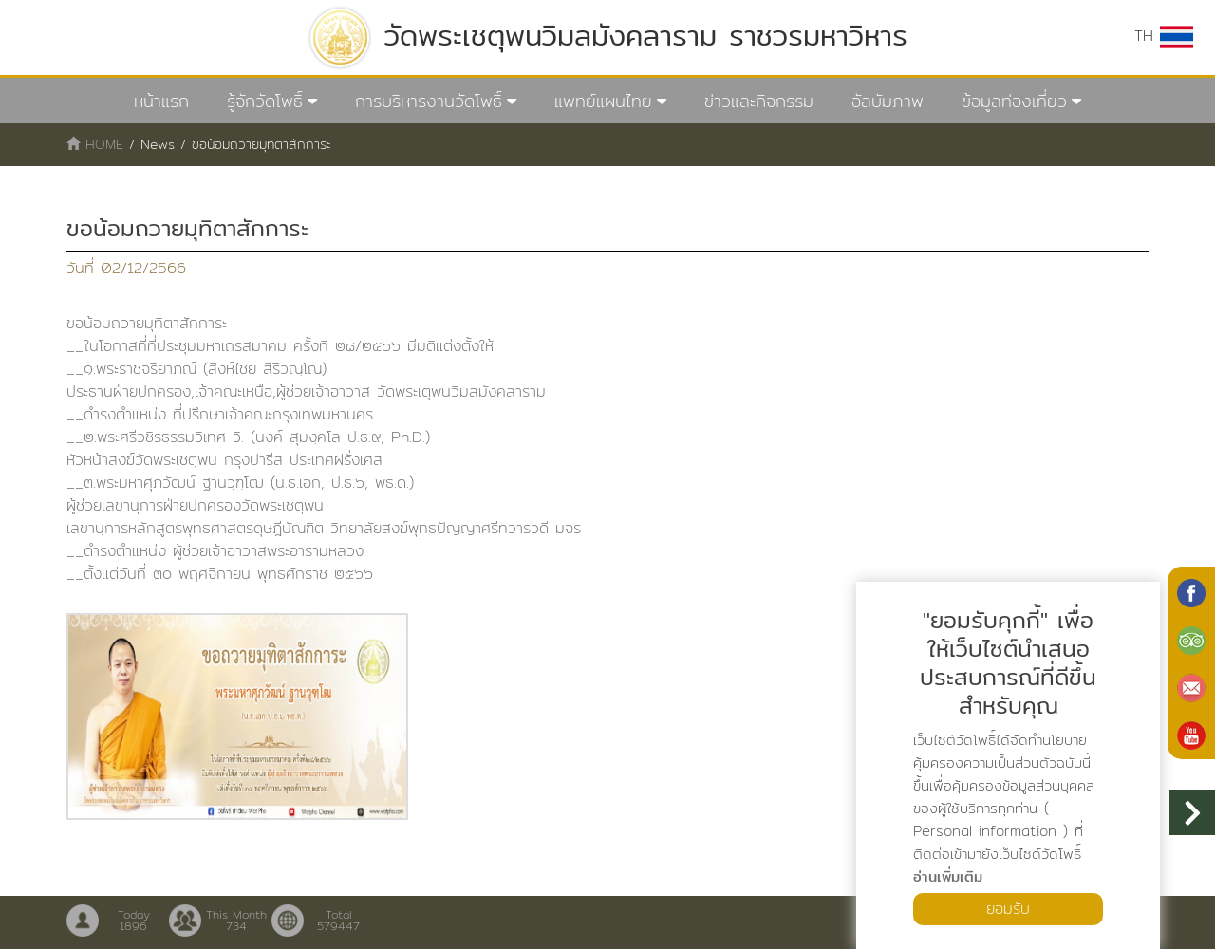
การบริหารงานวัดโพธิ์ (428, 101)
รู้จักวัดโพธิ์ (265, 101)
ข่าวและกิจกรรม (758, 101)
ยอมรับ (1008, 909)
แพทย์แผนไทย (603, 101)
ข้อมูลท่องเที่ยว (1014, 101)
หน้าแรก (161, 101)
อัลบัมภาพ (887, 101)
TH (1163, 36)
